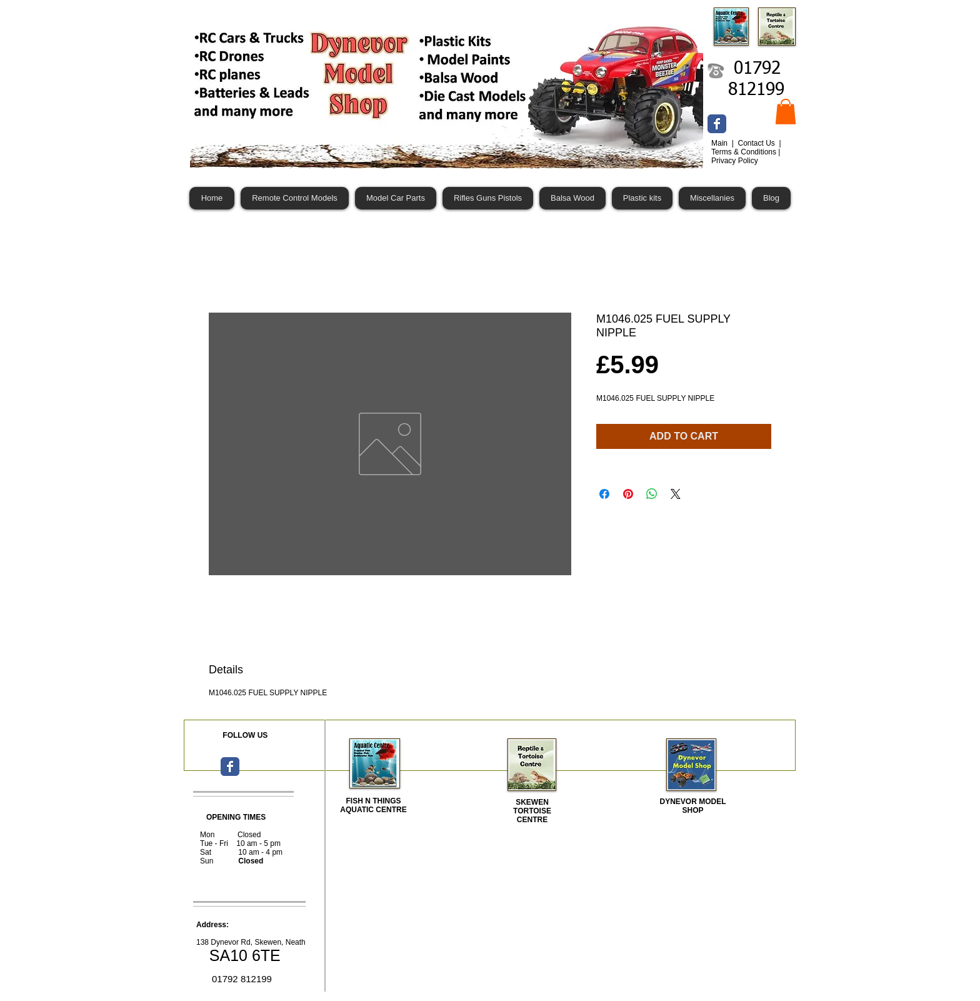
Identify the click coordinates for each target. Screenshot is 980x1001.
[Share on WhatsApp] (651, 493)
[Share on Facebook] (604, 493)
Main (720, 143)
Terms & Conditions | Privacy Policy (746, 156)
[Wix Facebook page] (717, 123)
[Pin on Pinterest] (628, 493)
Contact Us (757, 143)
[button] (785, 111)
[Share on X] (675, 493)
